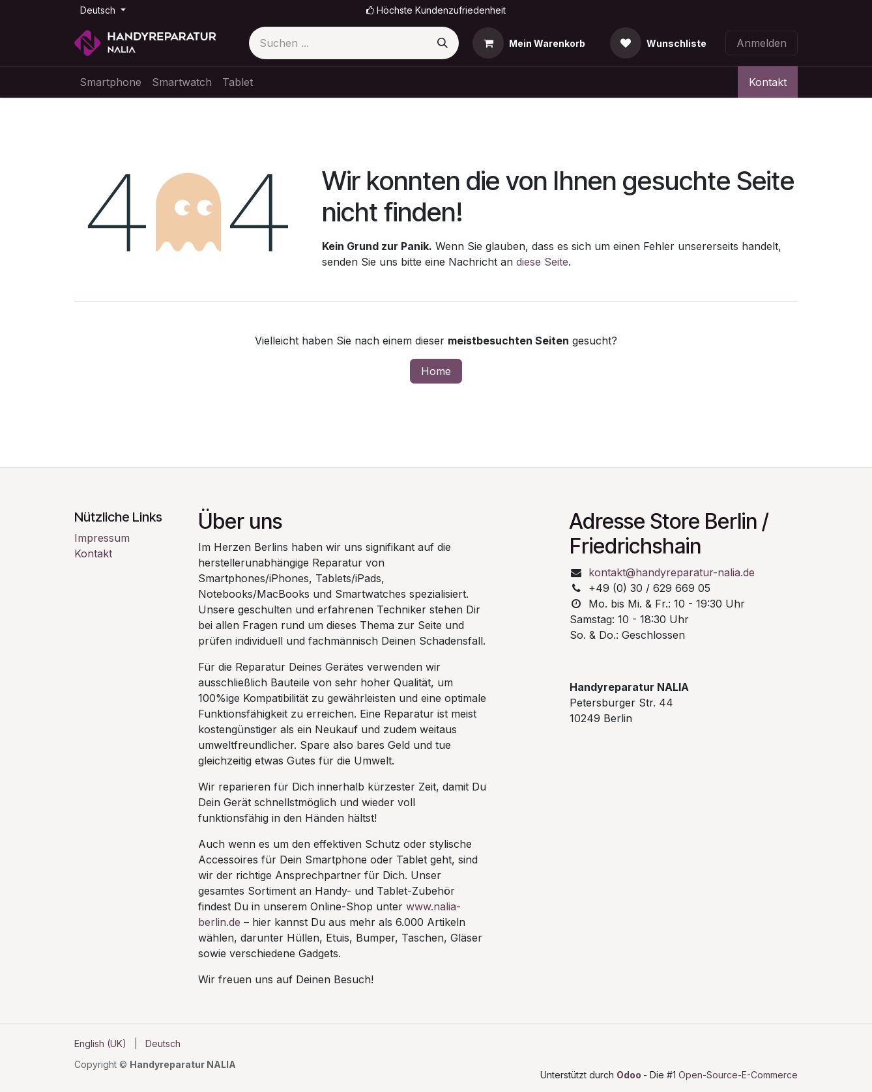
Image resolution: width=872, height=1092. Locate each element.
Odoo (630, 1074)
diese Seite (542, 261)
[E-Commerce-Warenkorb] (528, 43)
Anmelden (761, 42)
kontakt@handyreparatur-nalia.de (672, 572)
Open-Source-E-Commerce (738, 1074)
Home (436, 371)
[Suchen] (442, 43)
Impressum (102, 537)
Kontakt (768, 82)
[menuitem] (110, 82)
